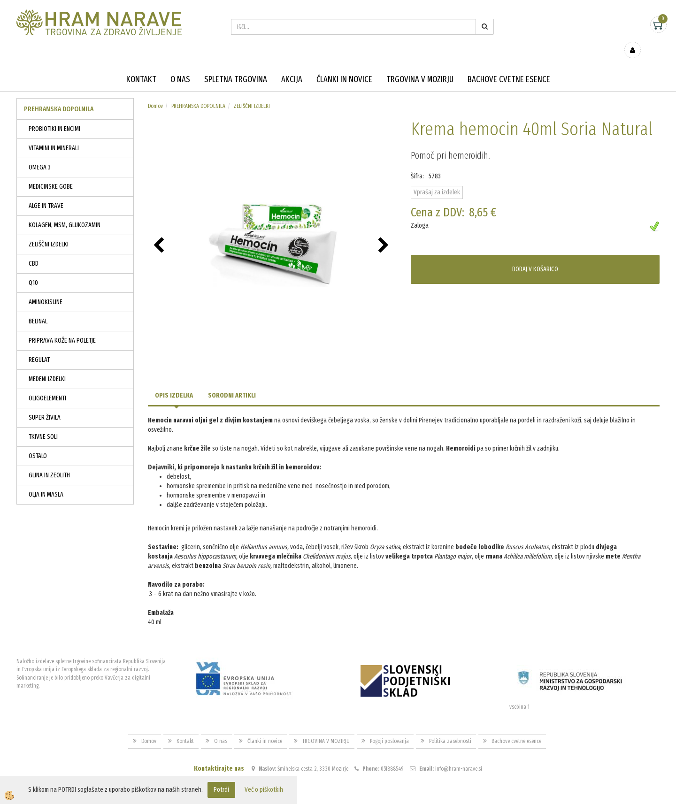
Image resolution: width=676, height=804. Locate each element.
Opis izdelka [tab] (174, 382)
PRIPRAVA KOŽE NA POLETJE (62, 327)
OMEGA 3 (40, 154)
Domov (155, 92)
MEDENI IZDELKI (47, 365)
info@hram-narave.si (458, 754)
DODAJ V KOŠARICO (535, 256)
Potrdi (221, 790)
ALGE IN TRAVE (46, 192)
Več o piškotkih (264, 790)
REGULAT (39, 346)
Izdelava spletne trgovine (328, 796)
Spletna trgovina (235, 66)
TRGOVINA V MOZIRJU (419, 66)
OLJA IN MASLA (46, 481)
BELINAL (38, 308)
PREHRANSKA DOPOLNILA (198, 92)
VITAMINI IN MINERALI (54, 134)
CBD (33, 250)
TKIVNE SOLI (43, 423)
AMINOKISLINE (45, 288)
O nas (180, 66)
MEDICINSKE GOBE (51, 173)
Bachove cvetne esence (509, 66)
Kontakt (141, 66)
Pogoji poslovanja (389, 727)
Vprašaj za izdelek (437, 179)
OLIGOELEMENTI (47, 385)
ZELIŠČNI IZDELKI (49, 231)
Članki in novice (344, 66)
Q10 (33, 269)
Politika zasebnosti (450, 727)
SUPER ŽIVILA (45, 404)
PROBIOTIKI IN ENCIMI (54, 115)
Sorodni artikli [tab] (232, 382)
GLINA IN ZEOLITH (49, 462)
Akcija (291, 66)
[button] (385, 232)
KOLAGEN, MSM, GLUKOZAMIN (64, 211)
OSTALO (38, 442)
